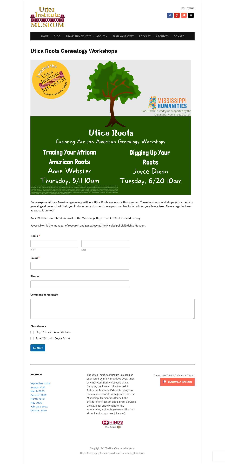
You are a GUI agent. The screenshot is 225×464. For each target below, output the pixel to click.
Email (35, 258)
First (32, 249)
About (100, 36)
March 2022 (37, 398)
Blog (57, 36)
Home (45, 36)
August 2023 (37, 387)
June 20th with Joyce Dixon (53, 338)
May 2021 (36, 402)
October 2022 (38, 395)
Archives (162, 36)
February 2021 (39, 406)
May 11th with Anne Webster (53, 332)
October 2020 (38, 410)
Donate (179, 36)
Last (83, 249)
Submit (38, 348)
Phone (34, 276)
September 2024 (40, 383)
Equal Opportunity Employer (129, 453)
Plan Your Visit (123, 36)
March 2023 (37, 391)
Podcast (145, 36)
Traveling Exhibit (78, 36)
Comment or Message (44, 294)
